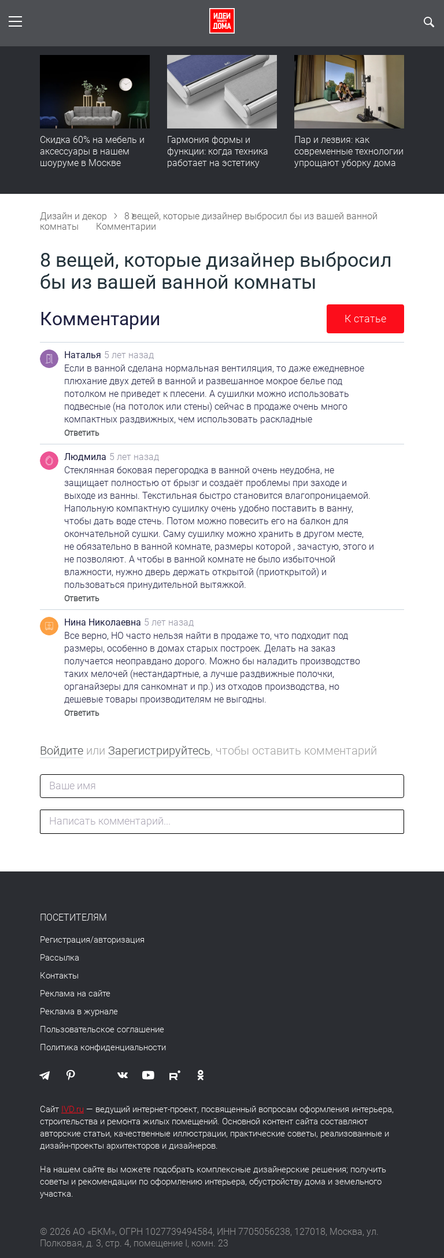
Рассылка (59, 957)
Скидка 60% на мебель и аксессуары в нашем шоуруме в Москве (92, 151)
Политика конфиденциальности (103, 1047)
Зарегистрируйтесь (159, 750)
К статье (365, 318)
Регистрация (65, 940)
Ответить (81, 433)
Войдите (61, 750)
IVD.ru (72, 1109)
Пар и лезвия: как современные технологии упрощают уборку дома (349, 151)
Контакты (59, 975)
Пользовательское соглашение (102, 1029)
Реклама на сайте (75, 993)
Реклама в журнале (79, 1011)
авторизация (119, 940)
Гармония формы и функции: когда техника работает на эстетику (217, 151)
